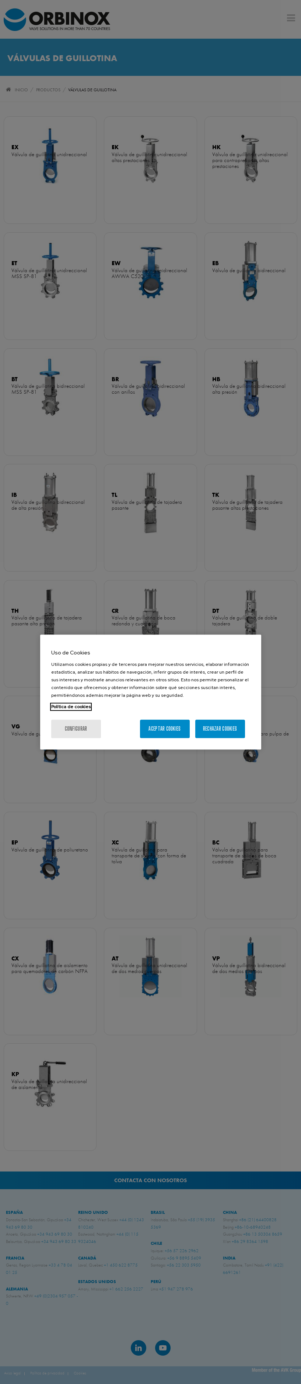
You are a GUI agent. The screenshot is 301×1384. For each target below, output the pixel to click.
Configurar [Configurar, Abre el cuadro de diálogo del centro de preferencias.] (76, 729)
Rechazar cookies (220, 729)
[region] (150, 692)
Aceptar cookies (164, 729)
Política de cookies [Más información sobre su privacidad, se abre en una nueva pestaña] (71, 707)
